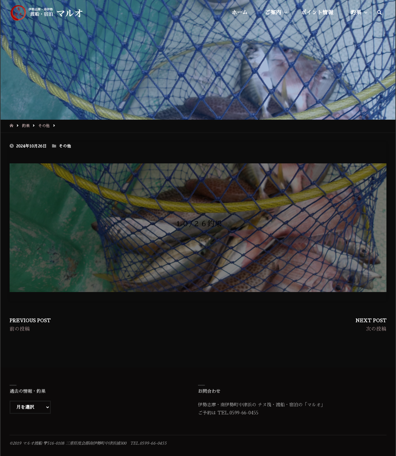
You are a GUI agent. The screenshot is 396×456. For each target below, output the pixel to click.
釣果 (26, 126)
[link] (379, 13)
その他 (44, 126)
